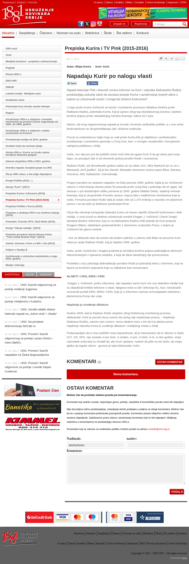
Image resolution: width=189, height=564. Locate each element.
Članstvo (46, 33)
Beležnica (92, 33)
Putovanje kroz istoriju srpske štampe (28, 106)
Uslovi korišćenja (156, 2)
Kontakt (139, 2)
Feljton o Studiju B (16, 250)
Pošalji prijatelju (182, 58)
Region (10, 113)
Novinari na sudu (69, 33)
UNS (27, 15)
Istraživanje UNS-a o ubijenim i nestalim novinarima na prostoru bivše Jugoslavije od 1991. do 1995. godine (32, 121)
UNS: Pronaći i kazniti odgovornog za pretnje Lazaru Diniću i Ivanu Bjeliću (29, 338)
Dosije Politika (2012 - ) (19, 180)
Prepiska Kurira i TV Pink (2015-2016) (27, 200)
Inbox (184, 558)
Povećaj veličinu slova (160, 58)
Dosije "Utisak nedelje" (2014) (23, 228)
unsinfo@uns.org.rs (159, 429)
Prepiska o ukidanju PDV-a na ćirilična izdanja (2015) (32, 213)
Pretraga (185, 24)
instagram (93, 24)
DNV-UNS (11, 80)
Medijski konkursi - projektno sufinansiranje (31, 61)
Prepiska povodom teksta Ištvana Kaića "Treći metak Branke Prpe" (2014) (29, 235)
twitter (87, 24)
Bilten (129, 2)
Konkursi (142, 33)
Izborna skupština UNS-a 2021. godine (28, 161)
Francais (32, 2)
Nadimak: (74, 438)
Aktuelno (8, 33)
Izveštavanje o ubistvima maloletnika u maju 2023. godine (31, 257)
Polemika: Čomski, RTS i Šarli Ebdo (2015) (30, 221)
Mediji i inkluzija (15, 265)
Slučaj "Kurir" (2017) (17, 187)
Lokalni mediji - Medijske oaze (23, 93)
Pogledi (10, 68)
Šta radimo (124, 33)
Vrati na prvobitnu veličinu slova (166, 58)
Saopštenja (27, 33)
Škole (108, 33)
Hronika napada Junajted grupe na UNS (29, 167)
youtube (99, 24)
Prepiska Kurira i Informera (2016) (25, 193)
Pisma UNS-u (13, 74)
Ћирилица (8, 2)
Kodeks (119, 2)
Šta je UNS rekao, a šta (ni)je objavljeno (29, 174)
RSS (183, 2)
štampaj (177, 58)
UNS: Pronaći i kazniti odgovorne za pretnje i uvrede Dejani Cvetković (28, 367)
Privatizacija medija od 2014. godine (27, 139)
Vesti (8, 55)
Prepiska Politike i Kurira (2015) (24, 206)
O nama (98, 2)
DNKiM (10, 87)
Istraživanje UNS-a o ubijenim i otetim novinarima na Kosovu (28, 131)
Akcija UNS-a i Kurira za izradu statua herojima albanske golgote (27, 153)
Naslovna (79, 533)
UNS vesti (11, 48)
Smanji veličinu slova (171, 58)
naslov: (132, 438)
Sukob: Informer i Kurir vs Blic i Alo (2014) (30, 243)
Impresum (173, 2)
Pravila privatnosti (157, 543)
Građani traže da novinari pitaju (24, 146)
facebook (81, 24)
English (21, 2)
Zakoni (109, 2)
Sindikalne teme (15, 100)
